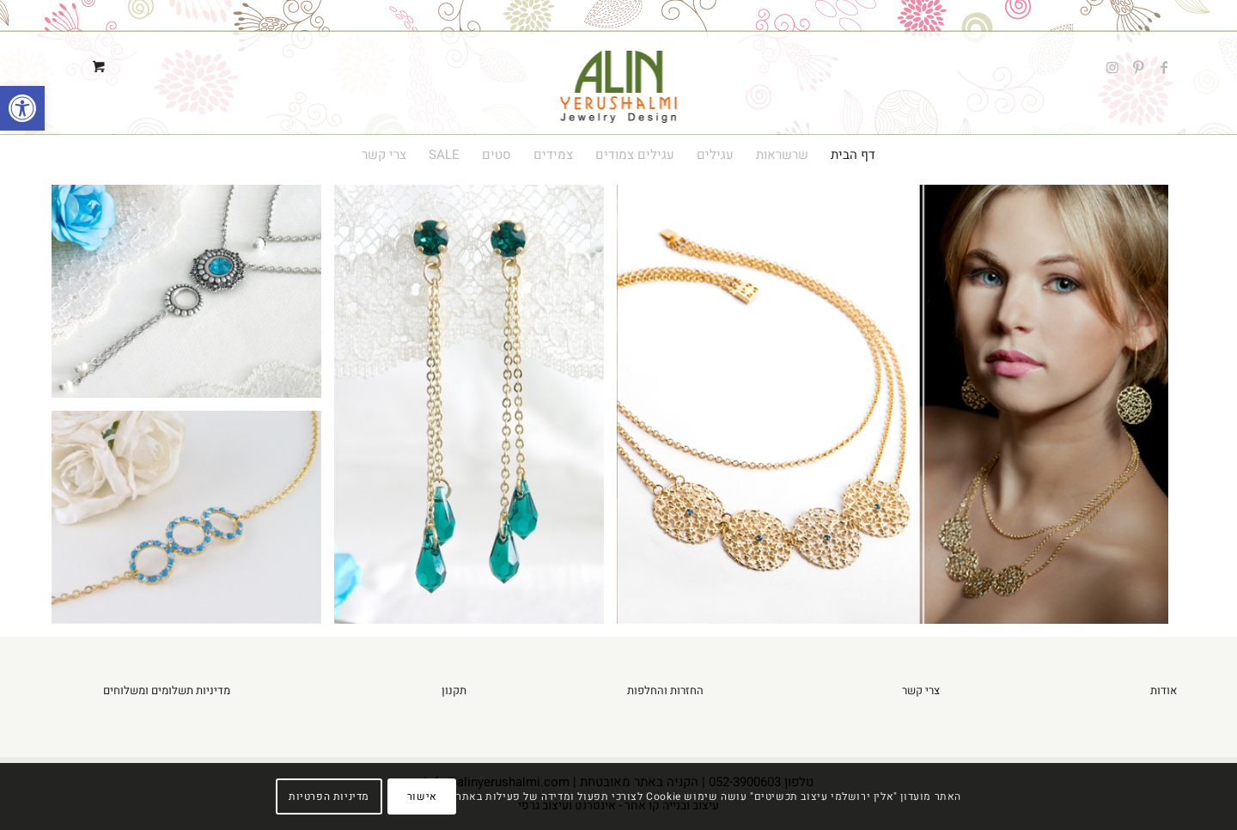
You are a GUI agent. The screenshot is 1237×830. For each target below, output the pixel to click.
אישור (422, 796)
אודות (1163, 690)
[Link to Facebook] (1164, 67)
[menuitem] (853, 154)
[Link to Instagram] (1112, 67)
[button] (22, 108)
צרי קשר (921, 690)
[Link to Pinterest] (1138, 67)
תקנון (454, 690)
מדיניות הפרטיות (329, 796)
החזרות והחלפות (665, 690)
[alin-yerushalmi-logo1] (619, 66)
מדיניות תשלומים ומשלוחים (166, 690)
